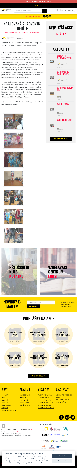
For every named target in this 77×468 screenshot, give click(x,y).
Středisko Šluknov (45, 405)
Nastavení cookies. (38, 463)
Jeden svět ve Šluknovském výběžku (64, 57)
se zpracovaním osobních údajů (66, 305)
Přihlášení (30, 16)
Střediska (43, 389)
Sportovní (24, 400)
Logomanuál (6, 405)
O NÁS (4, 389)
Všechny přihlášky (38, 376)
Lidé (3, 397)
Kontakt (4, 395)
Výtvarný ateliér (44, 400)
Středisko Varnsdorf (46, 408)
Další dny (61, 34)
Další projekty (25, 405)
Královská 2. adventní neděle (30, 32)
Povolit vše (62, 456)
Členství (4, 403)
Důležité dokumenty (9, 410)
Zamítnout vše (62, 461)
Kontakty (73, 12)
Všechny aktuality (61, 138)
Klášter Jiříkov (43, 397)
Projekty (4, 408)
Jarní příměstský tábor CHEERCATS (63, 73)
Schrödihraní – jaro (64, 120)
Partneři (4, 400)
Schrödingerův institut (12, 32)
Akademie (25, 389)
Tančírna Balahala (45, 395)
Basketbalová (25, 395)
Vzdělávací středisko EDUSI (64, 396)
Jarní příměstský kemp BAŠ (65, 89)
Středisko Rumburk (45, 403)
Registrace (38, 16)
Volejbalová (24, 403)
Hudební (23, 397)
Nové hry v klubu (63, 104)
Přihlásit (33, 306)
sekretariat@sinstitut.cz (13, 432)
